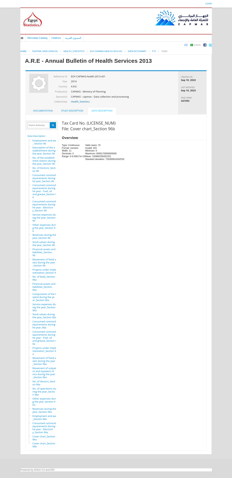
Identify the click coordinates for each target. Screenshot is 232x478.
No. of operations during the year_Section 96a (44, 391)
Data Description (36, 136)
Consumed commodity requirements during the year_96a (46, 324)
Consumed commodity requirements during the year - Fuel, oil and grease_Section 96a (46, 337)
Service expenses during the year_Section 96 (44, 217)
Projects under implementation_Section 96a (44, 350)
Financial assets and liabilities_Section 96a (43, 286)
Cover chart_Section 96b (43, 445)
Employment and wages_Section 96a (46, 417)
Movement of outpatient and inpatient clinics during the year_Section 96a (45, 373)
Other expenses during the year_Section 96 (44, 227)
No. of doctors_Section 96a (43, 383)
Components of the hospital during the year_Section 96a (45, 297)
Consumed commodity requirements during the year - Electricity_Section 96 (46, 206)
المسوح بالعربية (73, 37)
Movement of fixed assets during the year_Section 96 (44, 262)
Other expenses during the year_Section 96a (44, 401)
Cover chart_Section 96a (43, 438)
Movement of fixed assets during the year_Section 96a (44, 360)
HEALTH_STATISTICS (73, 51)
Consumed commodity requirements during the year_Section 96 (46, 178)
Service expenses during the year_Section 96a (44, 307)
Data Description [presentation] (102, 110)
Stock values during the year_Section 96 (43, 244)
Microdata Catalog (38, 37)
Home (22, 38)
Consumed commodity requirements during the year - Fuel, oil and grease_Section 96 (46, 191)
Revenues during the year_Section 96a (44, 410)
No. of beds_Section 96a (43, 278)
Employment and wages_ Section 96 (46, 142)
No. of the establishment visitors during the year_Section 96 (43, 160)
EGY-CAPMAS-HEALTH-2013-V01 (106, 51)
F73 (154, 51)
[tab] (43, 110)
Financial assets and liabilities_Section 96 (43, 252)
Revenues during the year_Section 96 (44, 236)
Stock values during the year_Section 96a (44, 316)
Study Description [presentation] (72, 110)
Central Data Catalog (45, 51)
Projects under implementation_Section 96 (44, 271)
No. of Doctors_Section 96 (44, 169)
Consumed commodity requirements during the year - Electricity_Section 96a (46, 428)
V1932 (164, 51)
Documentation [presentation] (43, 110)
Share (197, 45)
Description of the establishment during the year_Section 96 (44, 150)
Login (208, 3)
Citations (56, 37)
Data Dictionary (137, 51)
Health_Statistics (80, 101)
